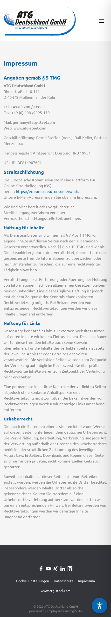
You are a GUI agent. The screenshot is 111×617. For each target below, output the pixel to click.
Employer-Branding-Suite (64, 611)
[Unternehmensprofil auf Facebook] (41, 568)
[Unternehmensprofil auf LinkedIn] (62, 568)
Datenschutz (63, 581)
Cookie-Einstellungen (32, 581)
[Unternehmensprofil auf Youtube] (48, 568)
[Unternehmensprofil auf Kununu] (70, 568)
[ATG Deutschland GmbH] (40, 20)
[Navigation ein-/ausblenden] (101, 21)
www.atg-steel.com (55, 591)
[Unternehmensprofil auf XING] (55, 568)
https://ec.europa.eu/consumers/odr (47, 191)
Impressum (86, 581)
